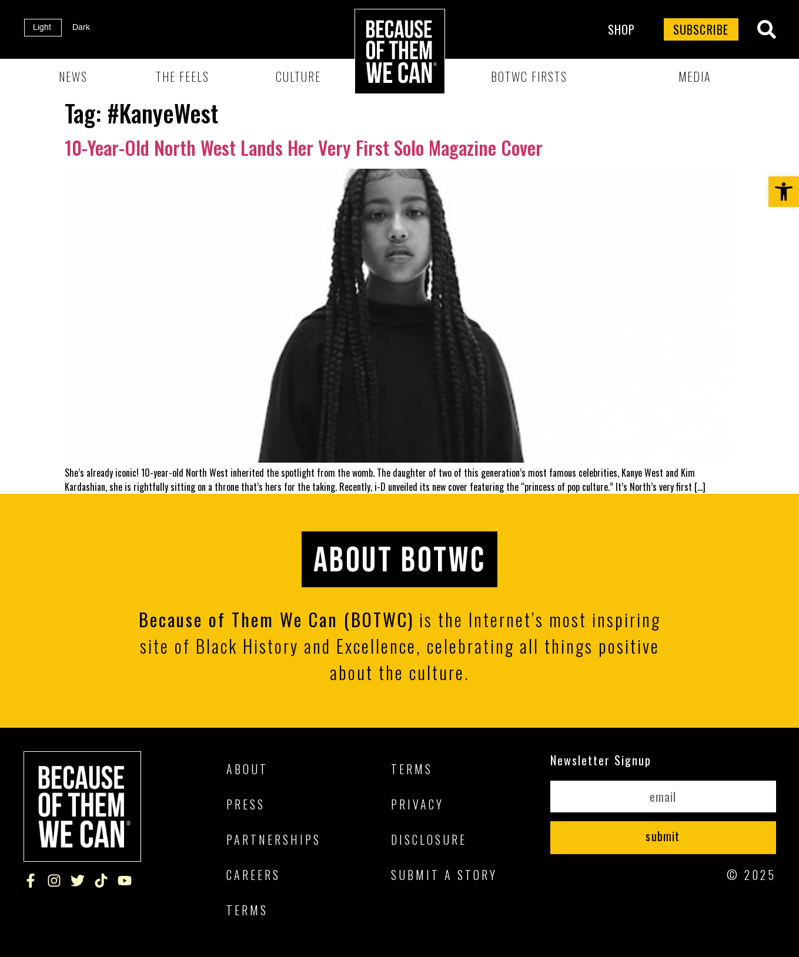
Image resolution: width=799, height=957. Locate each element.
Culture (298, 76)
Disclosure (429, 839)
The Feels (182, 76)
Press (245, 804)
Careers (253, 875)
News (73, 76)
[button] (783, 191)
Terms (247, 910)
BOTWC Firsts (529, 76)
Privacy (417, 804)
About (247, 769)
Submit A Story (444, 875)
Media (694, 76)
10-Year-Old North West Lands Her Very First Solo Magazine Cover (304, 147)
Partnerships (273, 839)
